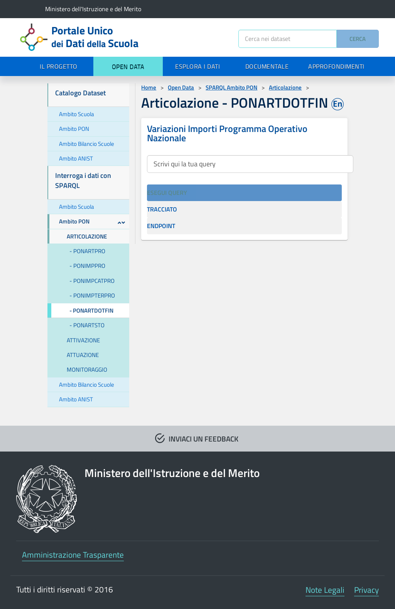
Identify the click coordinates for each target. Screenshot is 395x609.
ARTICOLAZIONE (87, 236)
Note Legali (325, 590)
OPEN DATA (128, 66)
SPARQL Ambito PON (231, 87)
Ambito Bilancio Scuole (86, 143)
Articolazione (285, 87)
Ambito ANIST (76, 158)
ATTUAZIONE (83, 354)
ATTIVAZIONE (83, 340)
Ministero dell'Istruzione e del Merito (93, 9)
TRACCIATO (162, 209)
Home (148, 87)
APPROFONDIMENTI (336, 66)
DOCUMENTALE (267, 66)
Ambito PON (74, 128)
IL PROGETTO (59, 66)
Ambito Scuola (76, 114)
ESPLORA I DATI (197, 66)
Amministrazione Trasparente (73, 554)
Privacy (366, 590)
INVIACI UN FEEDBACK (203, 438)
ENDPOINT (161, 225)
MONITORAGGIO (87, 369)
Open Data (181, 87)
